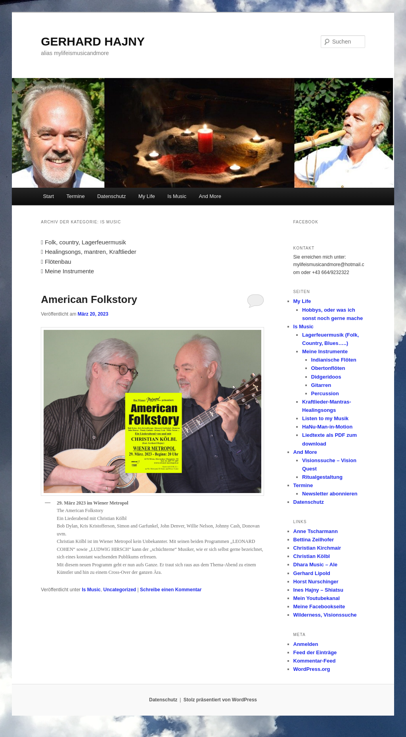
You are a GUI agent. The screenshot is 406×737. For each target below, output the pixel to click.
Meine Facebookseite (319, 606)
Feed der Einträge (315, 652)
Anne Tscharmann (315, 531)
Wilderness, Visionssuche (325, 615)
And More (210, 196)
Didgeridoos (326, 377)
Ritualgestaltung (322, 477)
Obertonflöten (328, 368)
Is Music (176, 196)
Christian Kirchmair (317, 548)
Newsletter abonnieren (329, 494)
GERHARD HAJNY (93, 41)
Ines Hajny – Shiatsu (318, 590)
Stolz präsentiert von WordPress (220, 700)
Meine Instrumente (325, 351)
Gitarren (321, 385)
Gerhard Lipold (311, 573)
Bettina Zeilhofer (313, 540)
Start (48, 196)
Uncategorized (119, 589)
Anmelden (305, 644)
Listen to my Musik (325, 418)
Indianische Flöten (333, 360)
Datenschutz (111, 196)
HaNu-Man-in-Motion (327, 427)
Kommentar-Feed (314, 661)
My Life (146, 196)
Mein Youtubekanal (316, 598)
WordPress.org (311, 669)
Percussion (325, 393)
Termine (75, 196)
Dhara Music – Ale (315, 565)
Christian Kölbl (311, 556)
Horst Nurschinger (316, 582)
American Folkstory (89, 299)
